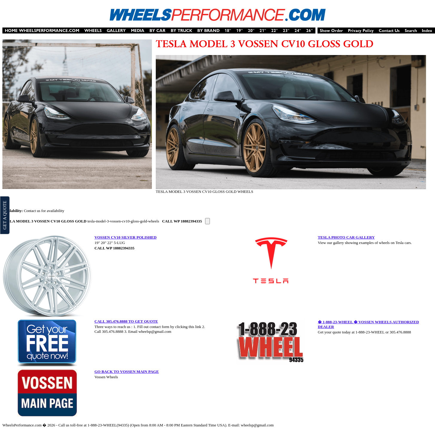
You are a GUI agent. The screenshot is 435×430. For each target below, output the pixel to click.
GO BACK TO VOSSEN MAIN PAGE (126, 371)
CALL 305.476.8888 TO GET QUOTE (126, 321)
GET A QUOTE (4, 215)
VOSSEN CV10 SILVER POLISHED (125, 237)
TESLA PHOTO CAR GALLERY (346, 237)
